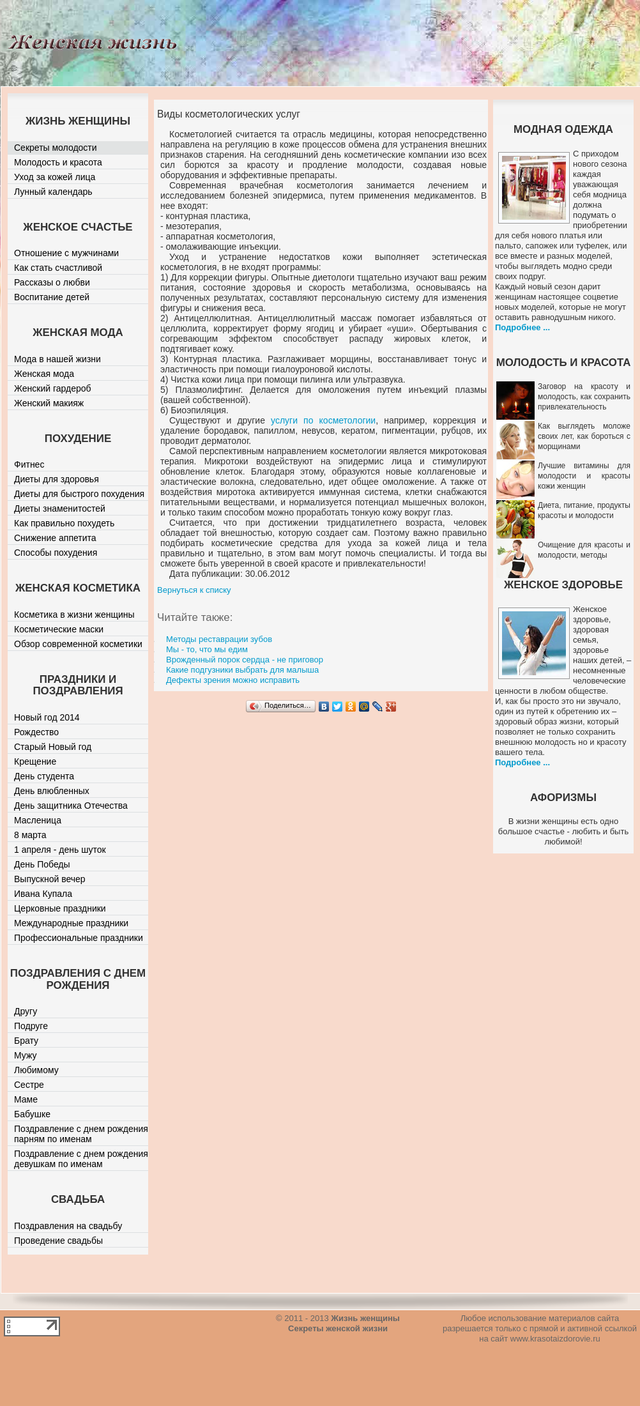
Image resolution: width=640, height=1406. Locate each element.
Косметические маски (58, 629)
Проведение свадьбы (58, 1240)
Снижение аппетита (55, 538)
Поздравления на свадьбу (68, 1226)
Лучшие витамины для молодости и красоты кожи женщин (584, 476)
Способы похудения (55, 552)
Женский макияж (49, 403)
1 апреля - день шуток (60, 849)
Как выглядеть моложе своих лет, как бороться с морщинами (584, 436)
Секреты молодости (55, 147)
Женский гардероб (52, 388)
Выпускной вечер (50, 879)
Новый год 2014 (47, 717)
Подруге (31, 1026)
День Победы (42, 864)
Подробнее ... (522, 327)
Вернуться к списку (194, 590)
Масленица (37, 820)
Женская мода (44, 374)
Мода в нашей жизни (57, 359)
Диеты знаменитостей (59, 508)
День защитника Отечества (71, 805)
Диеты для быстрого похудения (79, 494)
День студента (44, 776)
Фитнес (29, 464)
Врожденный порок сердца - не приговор (244, 659)
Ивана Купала (43, 894)
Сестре (29, 1085)
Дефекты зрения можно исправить (233, 680)
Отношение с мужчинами (66, 253)
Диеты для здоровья (56, 479)
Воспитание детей (51, 297)
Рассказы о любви (52, 282)
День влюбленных (51, 791)
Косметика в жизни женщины (74, 614)
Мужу (25, 1055)
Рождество (36, 732)
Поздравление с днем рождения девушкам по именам (81, 1159)
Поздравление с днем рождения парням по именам (81, 1134)
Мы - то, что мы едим (207, 649)
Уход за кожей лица (54, 177)
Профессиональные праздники (78, 938)
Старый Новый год (52, 747)
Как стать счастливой (58, 268)
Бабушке (32, 1114)
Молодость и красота (58, 162)
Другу (25, 1011)
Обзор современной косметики (78, 644)
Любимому (36, 1070)
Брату (26, 1040)
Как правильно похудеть (64, 523)
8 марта (30, 835)
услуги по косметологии (323, 420)
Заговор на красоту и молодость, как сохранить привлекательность (584, 396)
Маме (26, 1099)
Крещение (35, 761)
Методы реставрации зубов (219, 639)
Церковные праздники (60, 908)
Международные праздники (71, 923)
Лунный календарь (53, 192)
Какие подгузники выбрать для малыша (242, 670)
